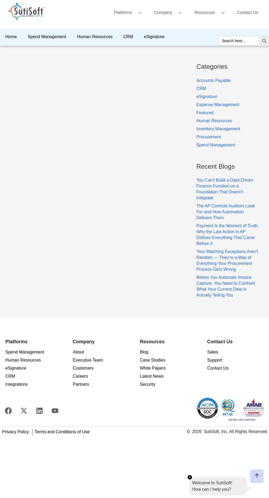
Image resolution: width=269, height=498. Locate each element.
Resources (211, 13)
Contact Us (247, 12)
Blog (144, 352)
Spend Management (47, 36)
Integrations (16, 384)
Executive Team (88, 360)
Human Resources (95, 36)
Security (147, 384)
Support (214, 360)
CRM (128, 36)
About (78, 352)
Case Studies (152, 360)
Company (170, 13)
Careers (80, 376)
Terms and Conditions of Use (62, 432)
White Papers (153, 368)
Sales (212, 352)
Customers (83, 368)
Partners (81, 384)
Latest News (151, 376)
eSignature (154, 36)
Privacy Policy (15, 432)
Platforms (130, 13)
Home (11, 36)
